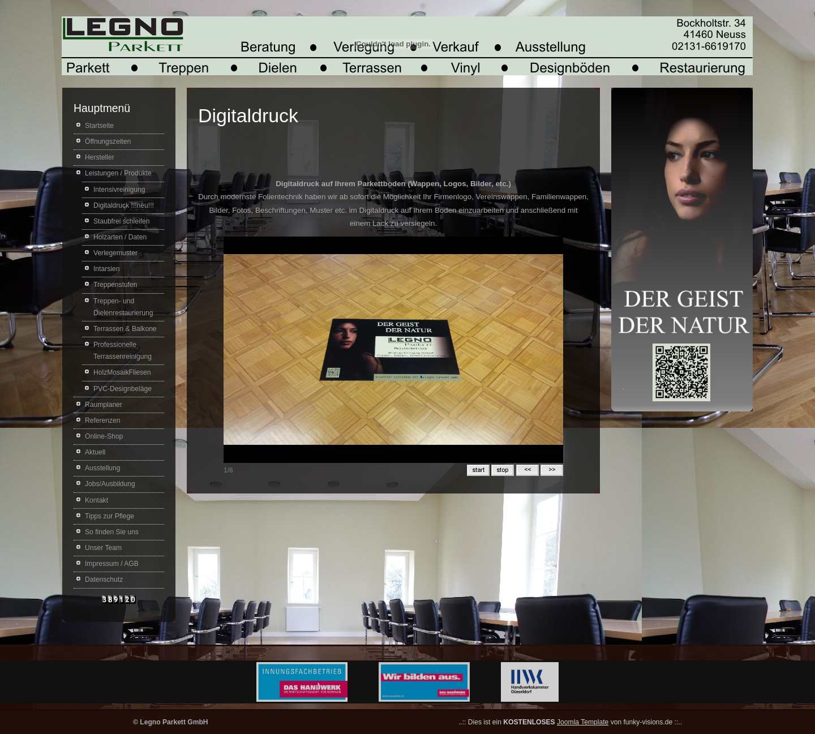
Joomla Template (582, 722)
